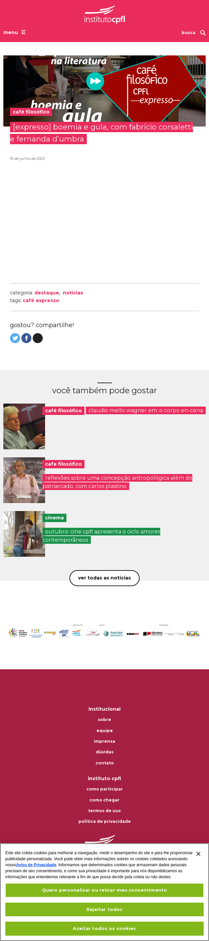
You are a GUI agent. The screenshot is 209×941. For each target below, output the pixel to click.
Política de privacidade (104, 821)
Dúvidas (105, 752)
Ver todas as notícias (104, 578)
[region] (104, 892)
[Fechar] (198, 854)
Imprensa (104, 741)
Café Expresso (41, 300)
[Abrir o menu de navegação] (15, 32)
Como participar (104, 789)
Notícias (73, 292)
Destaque (46, 292)
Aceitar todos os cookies (104, 928)
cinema (54, 518)
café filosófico (63, 411)
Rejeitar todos (104, 909)
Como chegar (104, 800)
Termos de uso (104, 810)
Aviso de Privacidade (36, 865)
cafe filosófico (63, 464)
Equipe (104, 730)
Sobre (104, 719)
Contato (104, 763)
